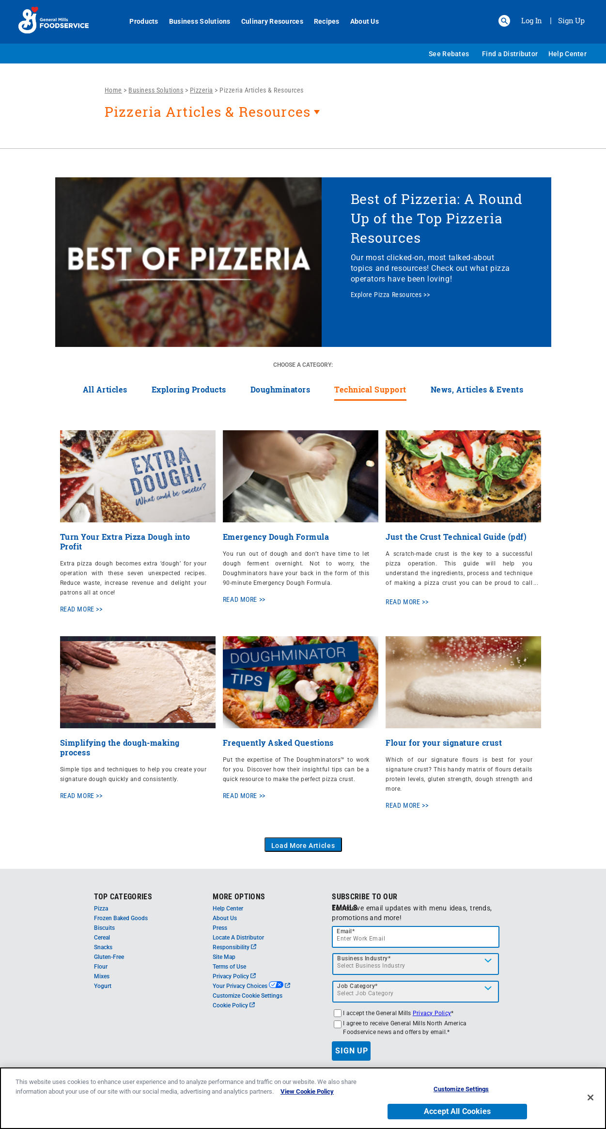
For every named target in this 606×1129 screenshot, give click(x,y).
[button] (504, 21)
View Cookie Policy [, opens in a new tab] (307, 1091)
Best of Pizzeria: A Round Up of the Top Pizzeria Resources (437, 218)
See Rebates (449, 54)
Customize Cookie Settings (247, 995)
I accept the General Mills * (398, 1013)
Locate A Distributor (238, 937)
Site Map (224, 957)
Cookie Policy (234, 1005)
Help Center (567, 54)
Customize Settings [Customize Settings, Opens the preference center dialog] (461, 1089)
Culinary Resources (267, 21)
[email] (415, 937)
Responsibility (234, 947)
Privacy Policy (234, 976)
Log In (531, 20)
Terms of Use (229, 966)
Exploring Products (189, 389)
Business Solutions (194, 21)
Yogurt (102, 986)
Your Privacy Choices (251, 986)
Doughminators (280, 389)
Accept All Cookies (457, 1111)
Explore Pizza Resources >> (390, 294)
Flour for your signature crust (444, 742)
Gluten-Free (109, 957)
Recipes (321, 21)
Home (113, 90)
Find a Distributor (510, 54)
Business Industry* (363, 958)
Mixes (101, 976)
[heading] (318, 116)
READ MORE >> (81, 609)
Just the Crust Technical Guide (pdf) (456, 537)
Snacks (103, 947)
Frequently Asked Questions (278, 742)
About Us (359, 21)
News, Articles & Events (477, 389)
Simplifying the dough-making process (120, 747)
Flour (101, 966)
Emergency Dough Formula (276, 537)
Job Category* (357, 986)
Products (138, 21)
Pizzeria (201, 90)
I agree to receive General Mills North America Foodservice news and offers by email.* (404, 1027)
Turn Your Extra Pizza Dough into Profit (125, 541)
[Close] (590, 1097)
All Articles (105, 389)
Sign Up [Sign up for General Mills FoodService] (571, 20)
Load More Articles (303, 845)
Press (220, 928)
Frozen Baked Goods (121, 918)
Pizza (101, 908)
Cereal (102, 937)
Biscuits (104, 928)
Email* (346, 931)
